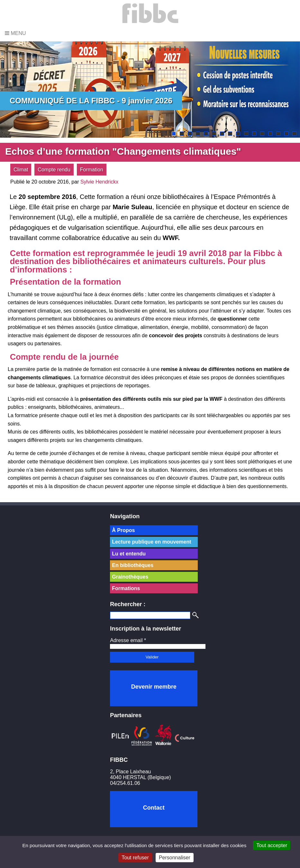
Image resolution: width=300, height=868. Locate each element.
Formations (126, 588)
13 (270, 134)
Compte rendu (54, 169)
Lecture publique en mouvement (151, 542)
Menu (15, 33)
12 (262, 134)
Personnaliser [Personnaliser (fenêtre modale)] (174, 857)
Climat (21, 169)
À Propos (123, 530)
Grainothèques (130, 577)
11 (254, 134)
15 (286, 134)
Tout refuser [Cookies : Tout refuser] (135, 857)
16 (294, 134)
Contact (154, 807)
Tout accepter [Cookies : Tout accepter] (271, 845)
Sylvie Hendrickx (99, 182)
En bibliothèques (132, 565)
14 (278, 134)
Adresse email (128, 640)
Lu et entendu (129, 553)
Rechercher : (127, 604)
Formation (91, 169)
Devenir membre (154, 686)
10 (246, 134)
